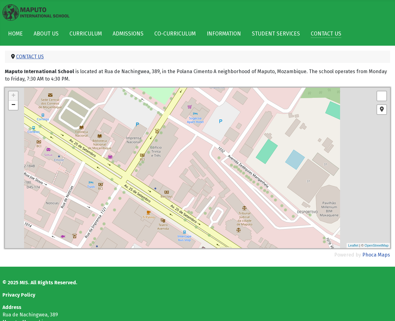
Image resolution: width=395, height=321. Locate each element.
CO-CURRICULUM (175, 34)
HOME (15, 34)
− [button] (13, 105)
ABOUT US (46, 34)
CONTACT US (326, 34)
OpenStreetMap (376, 245)
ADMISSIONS (128, 34)
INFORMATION (224, 34)
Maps (384, 255)
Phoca (369, 255)
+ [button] (13, 96)
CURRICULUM (85, 34)
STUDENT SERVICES (276, 34)
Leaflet (353, 245)
